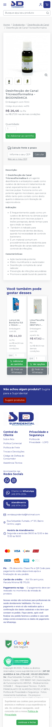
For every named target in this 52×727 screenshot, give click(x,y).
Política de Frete (11, 447)
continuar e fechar (27, 722)
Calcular (39, 154)
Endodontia (19, 24)
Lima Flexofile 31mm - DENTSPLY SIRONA (37, 322)
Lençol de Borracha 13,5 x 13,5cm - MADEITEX (16, 322)
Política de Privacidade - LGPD (38, 441)
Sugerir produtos (14, 400)
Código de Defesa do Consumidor (13, 457)
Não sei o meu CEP (17, 159)
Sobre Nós (8, 439)
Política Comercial (12, 443)
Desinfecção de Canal (38, 24)
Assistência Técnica (12, 463)
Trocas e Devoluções (13, 451)
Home (6, 24)
